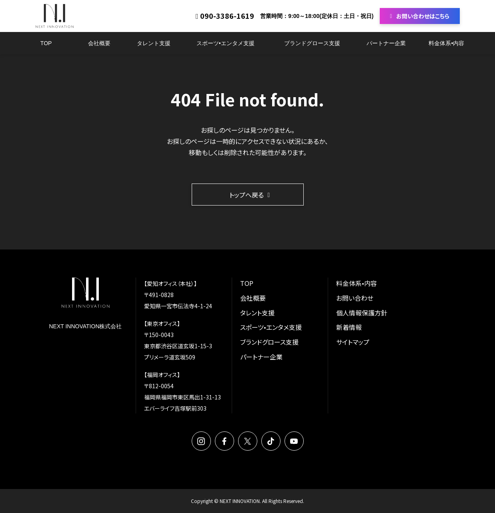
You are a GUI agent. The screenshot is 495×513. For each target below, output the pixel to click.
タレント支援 (153, 43)
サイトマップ (352, 342)
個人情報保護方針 (361, 312)
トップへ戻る (246, 195)
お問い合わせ (354, 298)
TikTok (271, 441)
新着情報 (349, 327)
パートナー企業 (386, 43)
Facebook (224, 441)
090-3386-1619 (227, 16)
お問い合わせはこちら (422, 16)
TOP (46, 43)
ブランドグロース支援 (312, 43)
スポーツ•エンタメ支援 (225, 43)
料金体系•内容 (446, 43)
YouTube (294, 441)
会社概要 (99, 43)
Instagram (201, 441)
